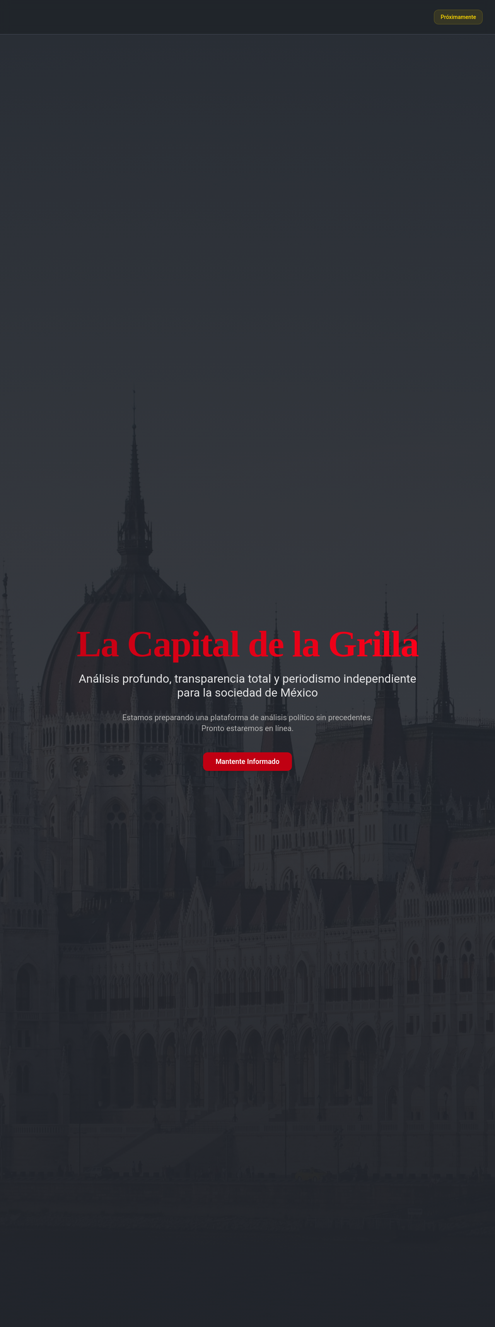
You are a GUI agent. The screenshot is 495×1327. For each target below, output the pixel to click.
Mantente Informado (247, 761)
